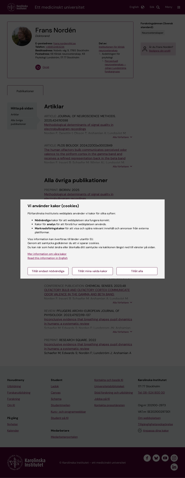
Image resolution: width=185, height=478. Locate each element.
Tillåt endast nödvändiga (48, 271)
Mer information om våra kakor (47, 254)
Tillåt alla (137, 271)
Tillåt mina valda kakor (92, 271)
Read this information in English (48, 258)
